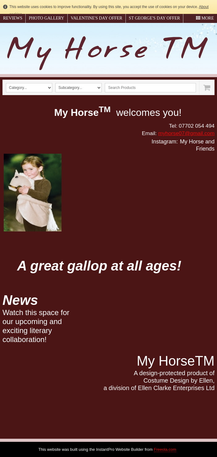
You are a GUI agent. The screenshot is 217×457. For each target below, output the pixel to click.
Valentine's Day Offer (96, 18)
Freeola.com (165, 449)
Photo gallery (46, 18)
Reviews (12, 18)
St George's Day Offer (154, 18)
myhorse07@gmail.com (186, 133)
